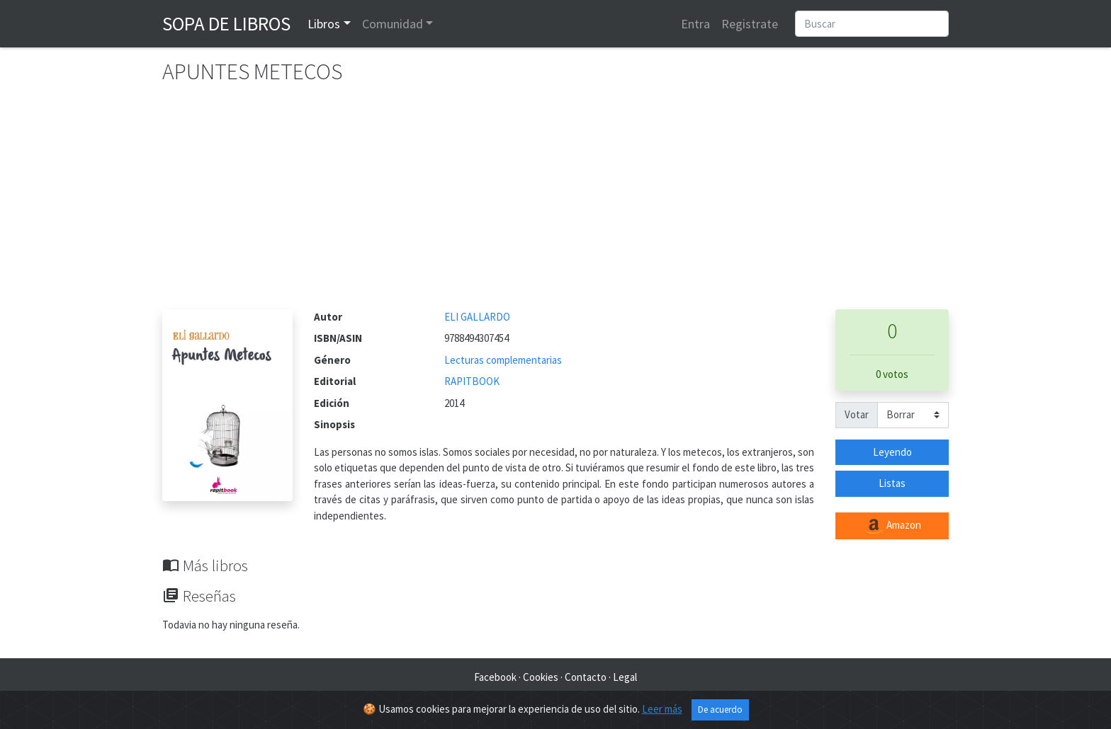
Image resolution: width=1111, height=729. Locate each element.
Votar (857, 414)
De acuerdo (720, 710)
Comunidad (392, 24)
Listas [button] (892, 483)
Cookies (540, 677)
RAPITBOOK (472, 381)
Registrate (749, 24)
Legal (625, 677)
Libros (324, 24)
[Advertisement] (555, 203)
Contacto (586, 677)
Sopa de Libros (226, 23)
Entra (695, 24)
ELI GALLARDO (477, 316)
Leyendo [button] (892, 452)
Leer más (662, 709)
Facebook (495, 677)
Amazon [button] (892, 526)
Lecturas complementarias (503, 360)
